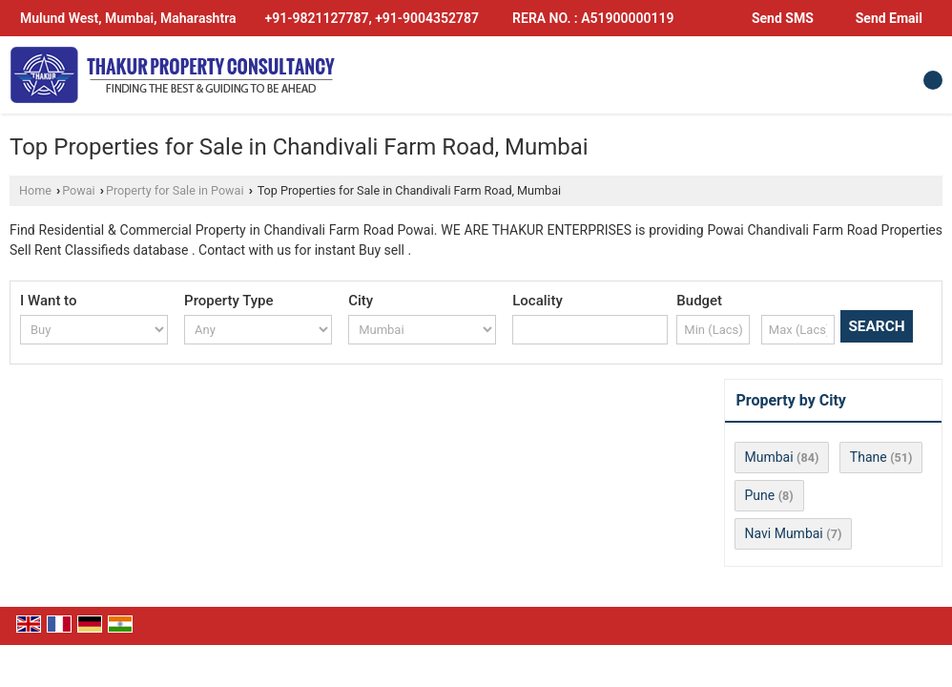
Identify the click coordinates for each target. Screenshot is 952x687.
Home (35, 190)
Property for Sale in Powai (175, 190)
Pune (760, 495)
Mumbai (769, 457)
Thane (868, 457)
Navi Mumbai (784, 533)
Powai (78, 190)
